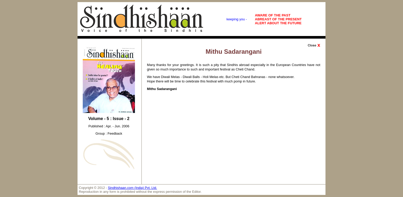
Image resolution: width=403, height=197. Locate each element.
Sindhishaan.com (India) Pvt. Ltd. (132, 188)
